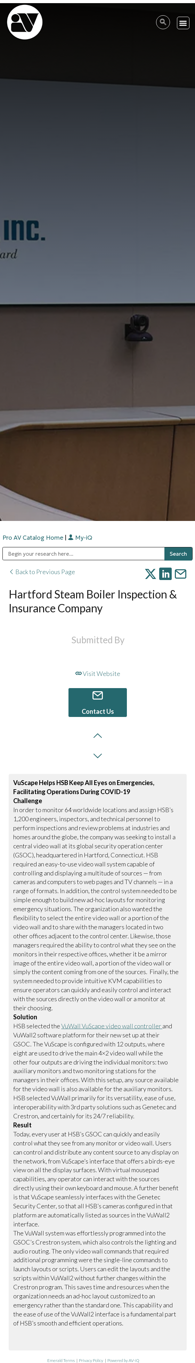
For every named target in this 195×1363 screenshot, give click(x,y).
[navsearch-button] (163, 22)
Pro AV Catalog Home (33, 537)
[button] (183, 23)
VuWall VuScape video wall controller (111, 1026)
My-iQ (80, 537)
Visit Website (97, 673)
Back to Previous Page (42, 572)
